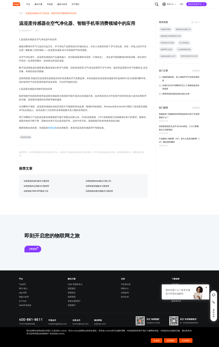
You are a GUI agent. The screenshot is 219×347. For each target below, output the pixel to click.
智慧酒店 (72, 288)
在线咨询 (125, 293)
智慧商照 (72, 297)
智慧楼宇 (72, 305)
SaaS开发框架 (25, 305)
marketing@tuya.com (57, 324)
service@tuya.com (80, 324)
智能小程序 (24, 297)
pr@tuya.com (100, 324)
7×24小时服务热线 (27, 324)
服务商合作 (176, 301)
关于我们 (175, 284)
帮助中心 (125, 288)
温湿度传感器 (26, 137)
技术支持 (125, 297)
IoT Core (22, 301)
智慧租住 (72, 293)
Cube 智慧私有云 (75, 284)
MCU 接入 (23, 288)
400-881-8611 (31, 319)
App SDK (23, 293)
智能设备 (52, 128)
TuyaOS (22, 284)
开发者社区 (126, 284)
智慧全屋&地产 (74, 301)
